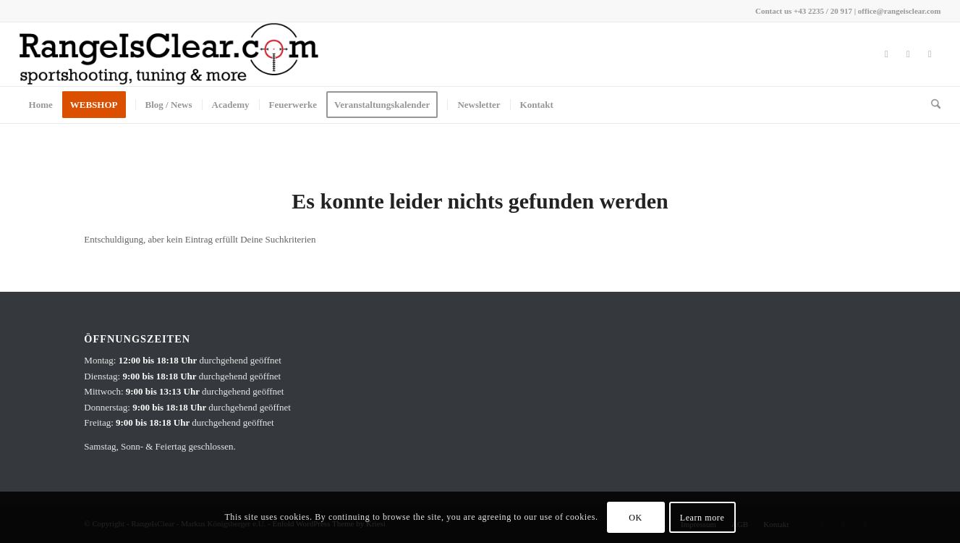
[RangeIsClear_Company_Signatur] (169, 54)
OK (635, 518)
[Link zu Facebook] (886, 54)
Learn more (702, 518)
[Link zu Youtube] (929, 54)
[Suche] (931, 105)
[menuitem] (41, 105)
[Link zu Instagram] (908, 54)
